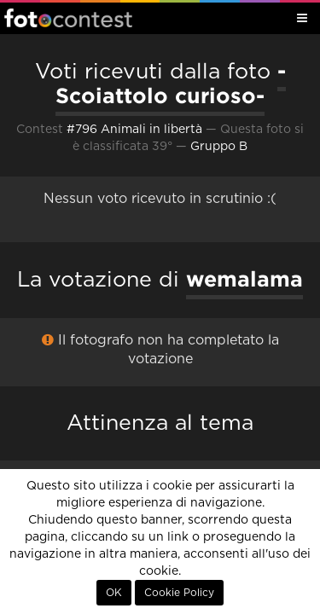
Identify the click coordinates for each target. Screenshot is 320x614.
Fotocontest (68, 18)
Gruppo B (218, 147)
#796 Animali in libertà (134, 130)
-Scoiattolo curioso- (170, 83)
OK (114, 593)
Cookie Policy (179, 593)
